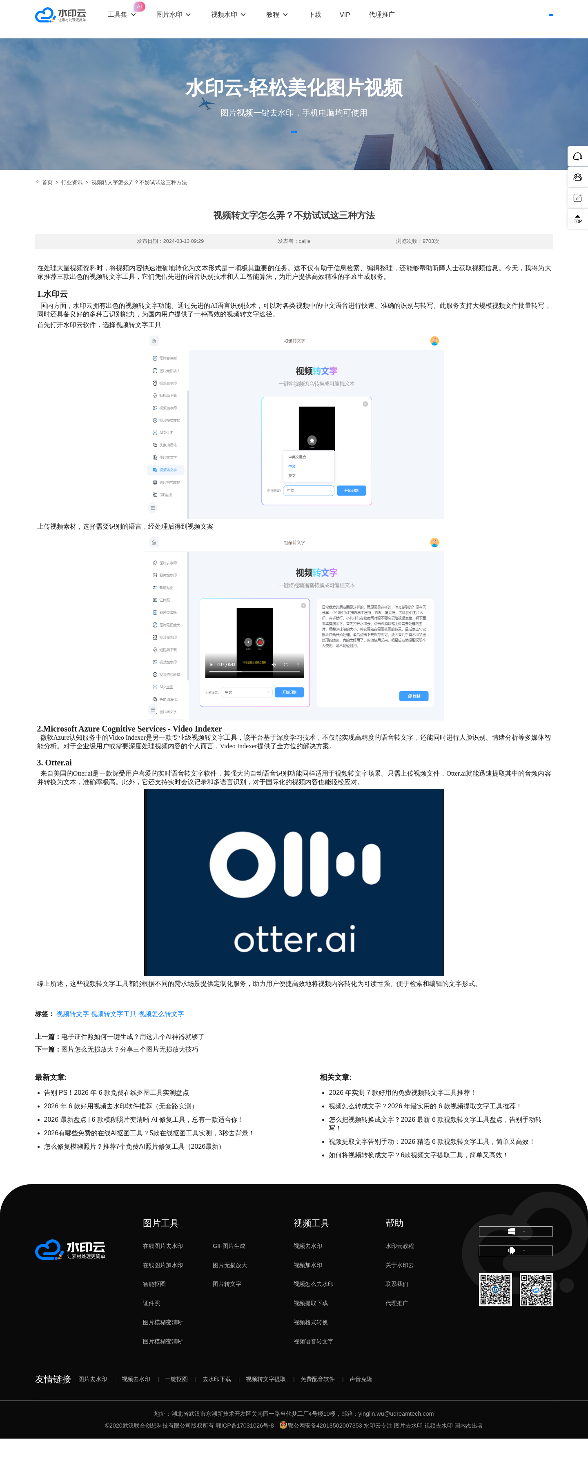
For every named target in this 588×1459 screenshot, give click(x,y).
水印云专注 (378, 1445)
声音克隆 (361, 1399)
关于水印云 (399, 1285)
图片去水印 (92, 1399)
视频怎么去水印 (314, 1304)
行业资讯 (71, 203)
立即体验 (294, 142)
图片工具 (161, 1244)
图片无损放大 (230, 1285)
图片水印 (184, 18)
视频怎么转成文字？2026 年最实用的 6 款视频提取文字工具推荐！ (425, 1126)
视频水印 (239, 18)
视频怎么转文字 (161, 1034)
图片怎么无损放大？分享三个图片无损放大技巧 (129, 1069)
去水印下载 (217, 1399)
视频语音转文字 (314, 1362)
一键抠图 (176, 1399)
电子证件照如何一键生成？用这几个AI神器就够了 (133, 1057)
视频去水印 (308, 1266)
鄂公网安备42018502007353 (321, 1445)
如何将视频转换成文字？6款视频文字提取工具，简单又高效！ (419, 1175)
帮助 (394, 1244)
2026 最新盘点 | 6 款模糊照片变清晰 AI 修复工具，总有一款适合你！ (144, 1140)
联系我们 (396, 1304)
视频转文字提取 (266, 1399)
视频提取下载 (311, 1323)
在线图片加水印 (163, 1285)
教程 (287, 18)
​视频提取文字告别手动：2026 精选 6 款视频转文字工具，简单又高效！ (432, 1162)
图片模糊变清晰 (163, 1342)
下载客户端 (530, 19)
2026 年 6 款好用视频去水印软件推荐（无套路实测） (121, 1126)
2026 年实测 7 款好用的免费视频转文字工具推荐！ (403, 1113)
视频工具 (312, 1244)
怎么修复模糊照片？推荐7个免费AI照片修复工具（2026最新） (134, 1166)
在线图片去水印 (163, 1266)
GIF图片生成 (229, 1266)
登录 (483, 19)
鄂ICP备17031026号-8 (245, 1445)
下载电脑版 (516, 1258)
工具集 (137, 12)
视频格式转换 (311, 1342)
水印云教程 (399, 1266)
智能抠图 (154, 1304)
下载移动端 (516, 1289)
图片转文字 (227, 1304)
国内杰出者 (468, 1445)
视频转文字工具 (113, 1034)
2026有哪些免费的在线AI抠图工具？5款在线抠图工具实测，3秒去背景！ (149, 1153)
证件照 (151, 1323)
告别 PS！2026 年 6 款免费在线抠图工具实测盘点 (116, 1113)
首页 (44, 203)
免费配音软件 (318, 1399)
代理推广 (396, 1323)
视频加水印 (308, 1285)
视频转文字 (72, 1034)
